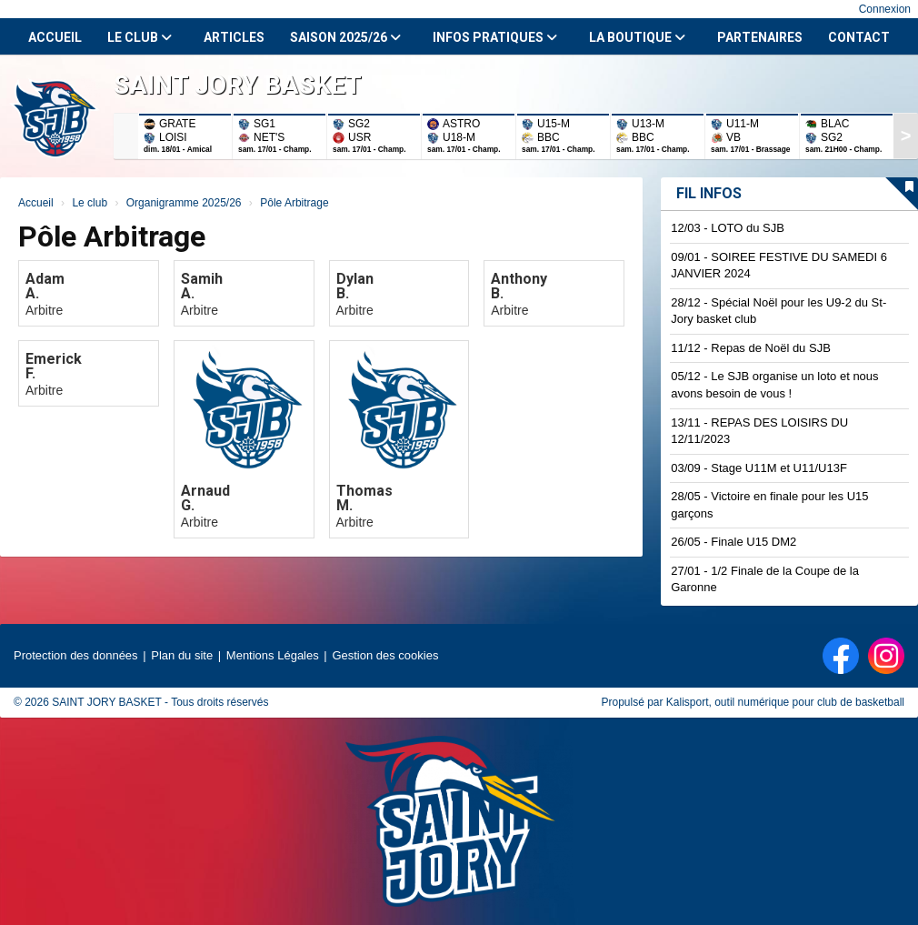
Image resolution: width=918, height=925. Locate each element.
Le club (139, 37)
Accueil (55, 37)
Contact (859, 37)
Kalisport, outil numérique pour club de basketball (785, 702)
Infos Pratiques (495, 37)
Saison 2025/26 (345, 37)
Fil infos (709, 193)
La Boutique (637, 37)
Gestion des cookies (385, 655)
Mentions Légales (272, 655)
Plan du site (182, 655)
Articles (234, 37)
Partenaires (760, 37)
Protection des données (76, 655)
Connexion (885, 9)
